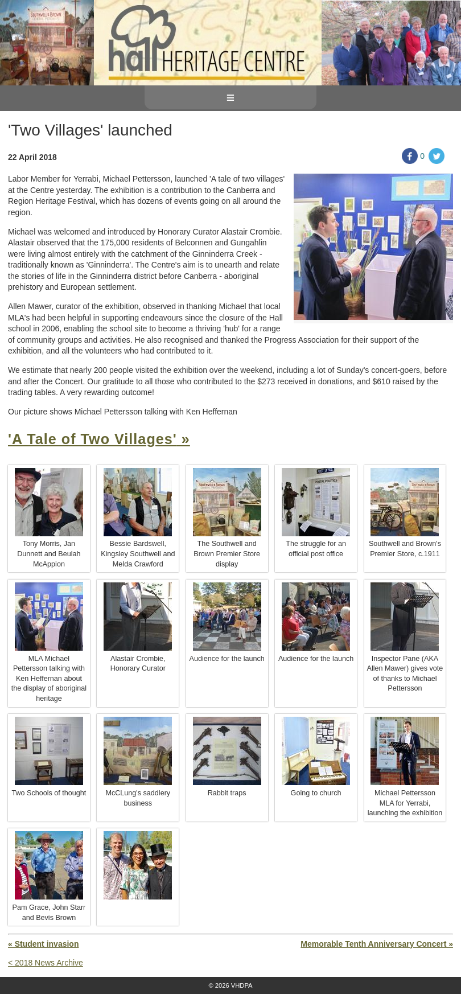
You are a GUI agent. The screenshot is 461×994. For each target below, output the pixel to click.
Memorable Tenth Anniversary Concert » (377, 943)
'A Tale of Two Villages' (92, 439)
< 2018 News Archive (45, 962)
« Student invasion (43, 943)
